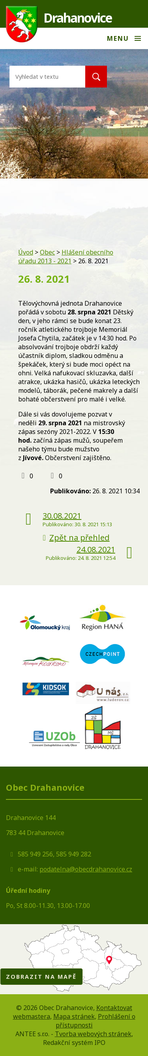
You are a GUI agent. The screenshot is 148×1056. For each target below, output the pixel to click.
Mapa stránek (74, 1016)
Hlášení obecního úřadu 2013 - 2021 (65, 256)
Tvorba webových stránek (93, 1033)
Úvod (25, 252)
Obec (47, 252)
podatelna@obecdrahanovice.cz (85, 869)
